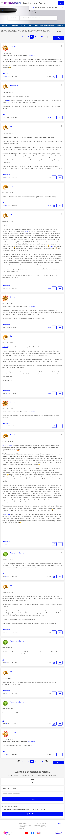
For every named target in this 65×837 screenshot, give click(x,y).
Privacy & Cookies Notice (25, 825)
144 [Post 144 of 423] (6, 544)
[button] (61, 46)
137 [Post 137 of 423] (5, 117)
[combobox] (36, 18)
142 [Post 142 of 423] (6, 393)
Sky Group (21, 828)
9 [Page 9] (28, 37)
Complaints (22, 826)
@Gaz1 (8, 100)
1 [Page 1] (22, 37)
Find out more (31, 55)
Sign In (61, 3)
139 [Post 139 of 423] (6, 205)
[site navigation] (2, 3)
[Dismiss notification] (63, 7)
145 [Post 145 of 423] (6, 576)
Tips (40, 3)
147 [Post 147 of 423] (6, 662)
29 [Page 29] (42, 37)
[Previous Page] (19, 37)
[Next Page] (46, 37)
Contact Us (43, 826)
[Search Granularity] (13, 18)
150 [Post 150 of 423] (6, 754)
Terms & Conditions (41, 823)
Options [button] (58, 31)
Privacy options (22, 823)
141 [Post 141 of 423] (5, 327)
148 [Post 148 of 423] (6, 693)
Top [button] (61, 824)
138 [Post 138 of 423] (6, 177)
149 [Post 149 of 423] (6, 723)
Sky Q (32, 11)
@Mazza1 (5, 347)
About (46, 3)
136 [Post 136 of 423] (6, 76)
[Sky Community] (12, 3)
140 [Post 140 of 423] (6, 288)
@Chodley (10, 445)
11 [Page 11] (35, 37)
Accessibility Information (40, 825)
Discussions (27, 3)
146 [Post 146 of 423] (6, 632)
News (35, 3)
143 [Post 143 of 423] (6, 426)
